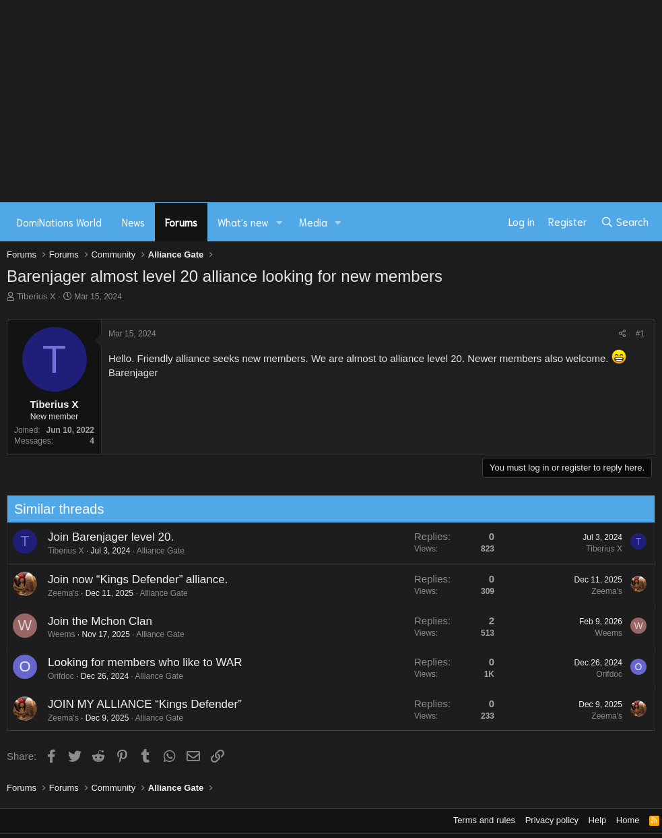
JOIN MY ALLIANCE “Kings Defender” (138, 704)
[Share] (622, 334)
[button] (279, 222)
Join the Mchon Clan (93, 621)
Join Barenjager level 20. (104, 537)
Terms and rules (484, 820)
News (133, 222)
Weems (54, 634)
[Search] (624, 221)
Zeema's (56, 593)
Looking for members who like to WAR (138, 662)
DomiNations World (59, 222)
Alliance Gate (154, 551)
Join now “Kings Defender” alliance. (131, 579)
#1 (640, 333)
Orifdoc (54, 676)
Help (598, 820)
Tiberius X (36, 296)
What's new (243, 222)
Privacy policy (551, 820)
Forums (181, 222)
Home (628, 820)
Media (313, 222)
